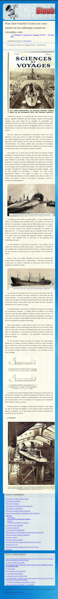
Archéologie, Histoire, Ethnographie (17, 499)
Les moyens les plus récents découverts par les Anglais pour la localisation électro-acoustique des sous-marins (30, 559)
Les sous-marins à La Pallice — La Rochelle (20, 585)
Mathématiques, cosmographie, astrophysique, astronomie (24, 532)
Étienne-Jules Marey (12, 504)
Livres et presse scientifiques (15, 530)
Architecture (11, 517)
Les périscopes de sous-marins (16, 571)
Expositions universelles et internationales (19, 506)
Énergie (9, 521)
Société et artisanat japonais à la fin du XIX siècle (22, 547)
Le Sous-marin (10, 569)
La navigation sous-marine (14, 573)
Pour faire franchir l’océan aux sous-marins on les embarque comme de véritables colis (29, 565)
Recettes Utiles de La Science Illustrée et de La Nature (23, 542)
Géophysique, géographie (14, 508)
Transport (9, 549)
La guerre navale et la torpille (15, 562)
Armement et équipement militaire (19, 519)
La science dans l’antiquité (14, 525)
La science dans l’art (12, 528)
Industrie (9, 516)
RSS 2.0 (30, 594)
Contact (23, 594)
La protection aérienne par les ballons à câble (20, 582)
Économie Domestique (13, 501)
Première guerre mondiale (14, 540)
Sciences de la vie (11, 544)
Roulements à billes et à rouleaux (18, 522)
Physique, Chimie (11, 537)
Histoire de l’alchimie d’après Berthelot (18, 511)
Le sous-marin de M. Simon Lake (16, 576)
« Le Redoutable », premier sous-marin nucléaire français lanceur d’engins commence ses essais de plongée (30, 579)
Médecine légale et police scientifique (18, 535)
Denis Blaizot (27, 41)
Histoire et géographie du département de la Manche (23, 513)
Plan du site (6, 594)
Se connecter (16, 594)
